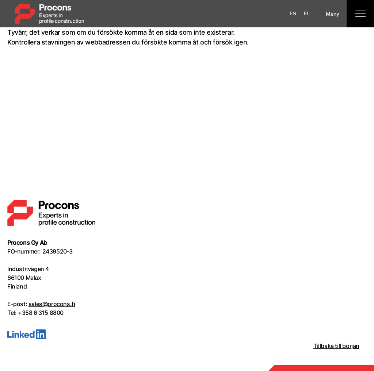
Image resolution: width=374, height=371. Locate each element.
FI (306, 13)
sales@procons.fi (51, 304)
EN (293, 13)
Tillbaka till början (336, 345)
